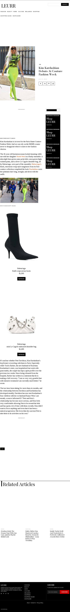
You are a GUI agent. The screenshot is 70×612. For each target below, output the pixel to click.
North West (21, 157)
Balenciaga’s (36, 164)
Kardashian (33, 169)
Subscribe (64, 591)
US (40, 64)
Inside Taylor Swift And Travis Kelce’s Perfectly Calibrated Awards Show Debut (57, 534)
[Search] (65, 4)
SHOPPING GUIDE (51, 110)
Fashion (28, 529)
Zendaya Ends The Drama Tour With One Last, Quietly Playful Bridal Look (8, 534)
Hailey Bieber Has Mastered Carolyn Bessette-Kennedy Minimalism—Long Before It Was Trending (32, 535)
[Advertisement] (35, 33)
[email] (53, 592)
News (2, 529)
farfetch (21, 279)
